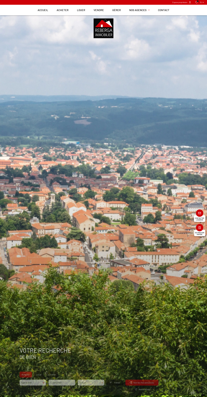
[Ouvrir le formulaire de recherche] (114, 386)
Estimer (52, 378)
